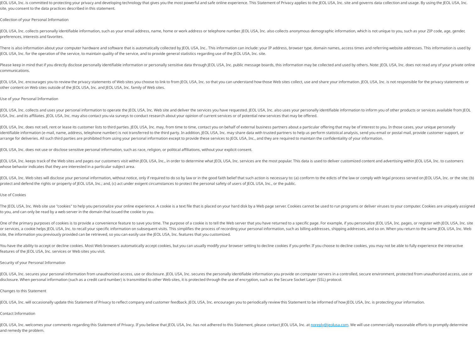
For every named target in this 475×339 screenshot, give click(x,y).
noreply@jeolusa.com (329, 324)
